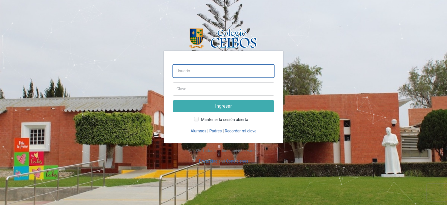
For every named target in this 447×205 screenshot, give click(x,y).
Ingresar (223, 106)
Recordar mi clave (240, 131)
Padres (215, 131)
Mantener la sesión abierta (224, 119)
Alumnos (198, 131)
